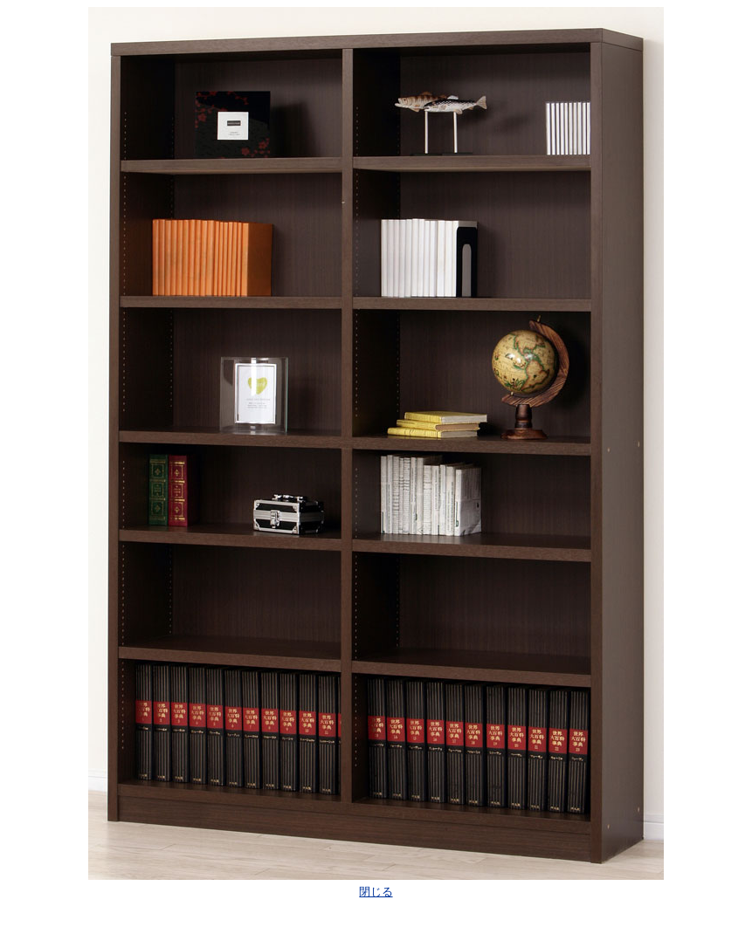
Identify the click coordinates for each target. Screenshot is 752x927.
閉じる (375, 891)
